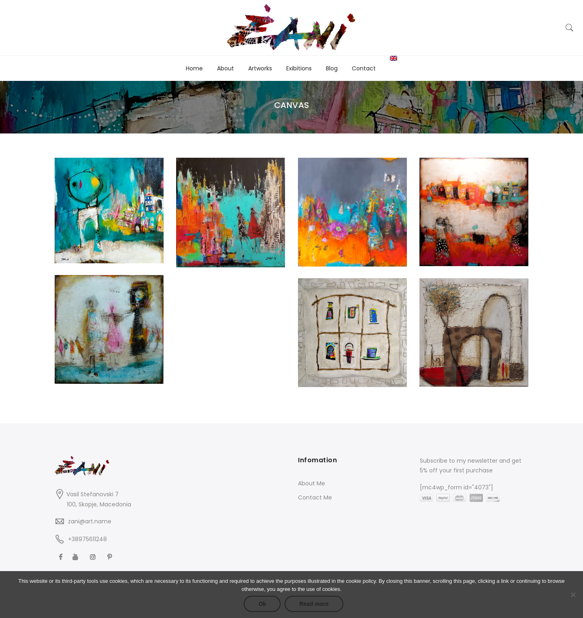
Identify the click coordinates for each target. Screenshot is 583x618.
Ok (262, 604)
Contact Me (315, 497)
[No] (573, 594)
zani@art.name (89, 521)
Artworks (260, 68)
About (225, 68)
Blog (332, 68)
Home (194, 68)
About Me (311, 483)
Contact (364, 68)
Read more (313, 604)
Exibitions (299, 68)
